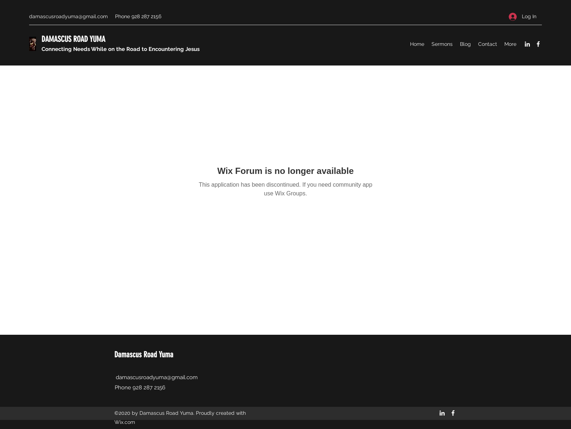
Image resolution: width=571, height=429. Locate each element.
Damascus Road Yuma (143, 355)
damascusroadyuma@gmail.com (68, 16)
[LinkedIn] (527, 44)
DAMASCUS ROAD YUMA (73, 39)
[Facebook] (538, 44)
